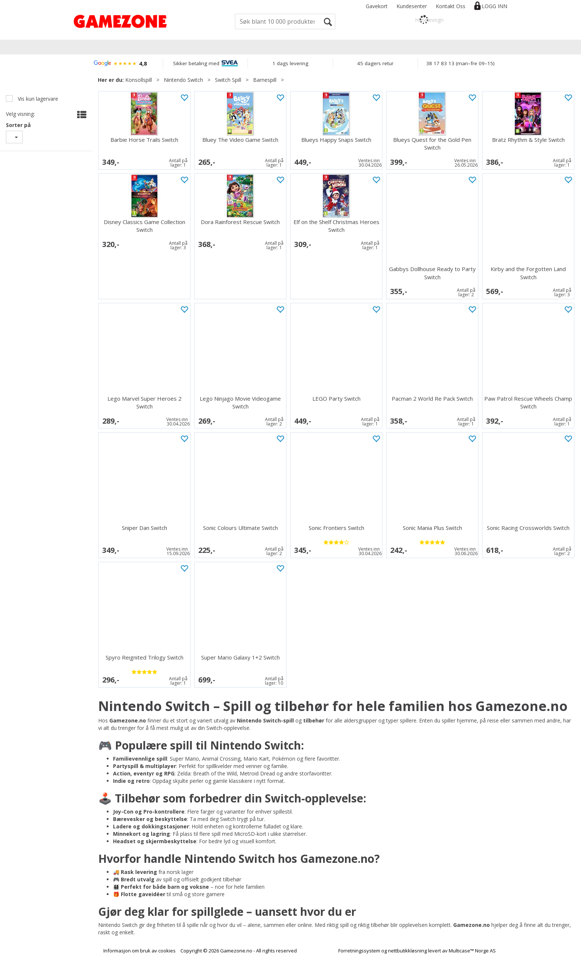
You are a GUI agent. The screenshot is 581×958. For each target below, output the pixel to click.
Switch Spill (228, 79)
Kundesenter (411, 6)
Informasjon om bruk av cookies (139, 950)
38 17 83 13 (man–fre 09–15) (460, 63)
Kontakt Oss (450, 6)
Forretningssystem (359, 950)
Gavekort (377, 6)
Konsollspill (138, 79)
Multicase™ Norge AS (472, 950)
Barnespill (264, 79)
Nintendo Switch (183, 79)
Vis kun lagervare (37, 98)
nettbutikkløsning (407, 950)
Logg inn (494, 6)
